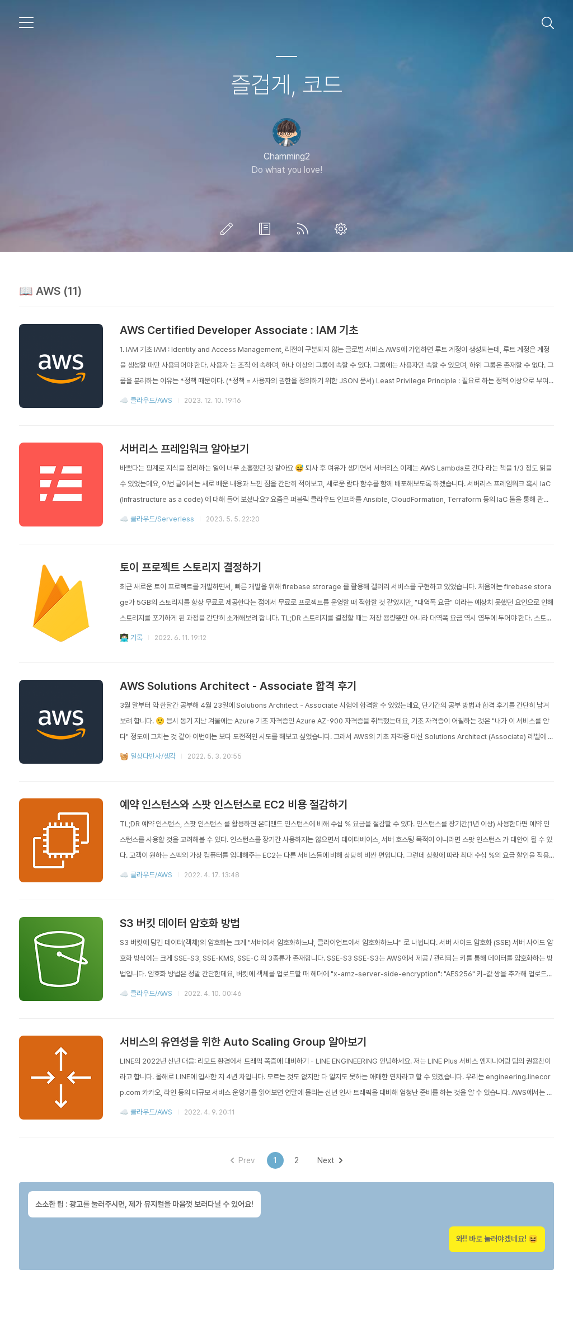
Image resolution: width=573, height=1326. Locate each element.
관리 (343, 229)
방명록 (266, 229)
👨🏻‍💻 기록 (131, 637)
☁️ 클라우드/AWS (146, 400)
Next (329, 1160)
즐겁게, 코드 (286, 84)
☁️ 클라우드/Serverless (157, 519)
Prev (243, 1160)
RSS (305, 229)
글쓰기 (228, 229)
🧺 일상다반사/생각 (148, 756)
